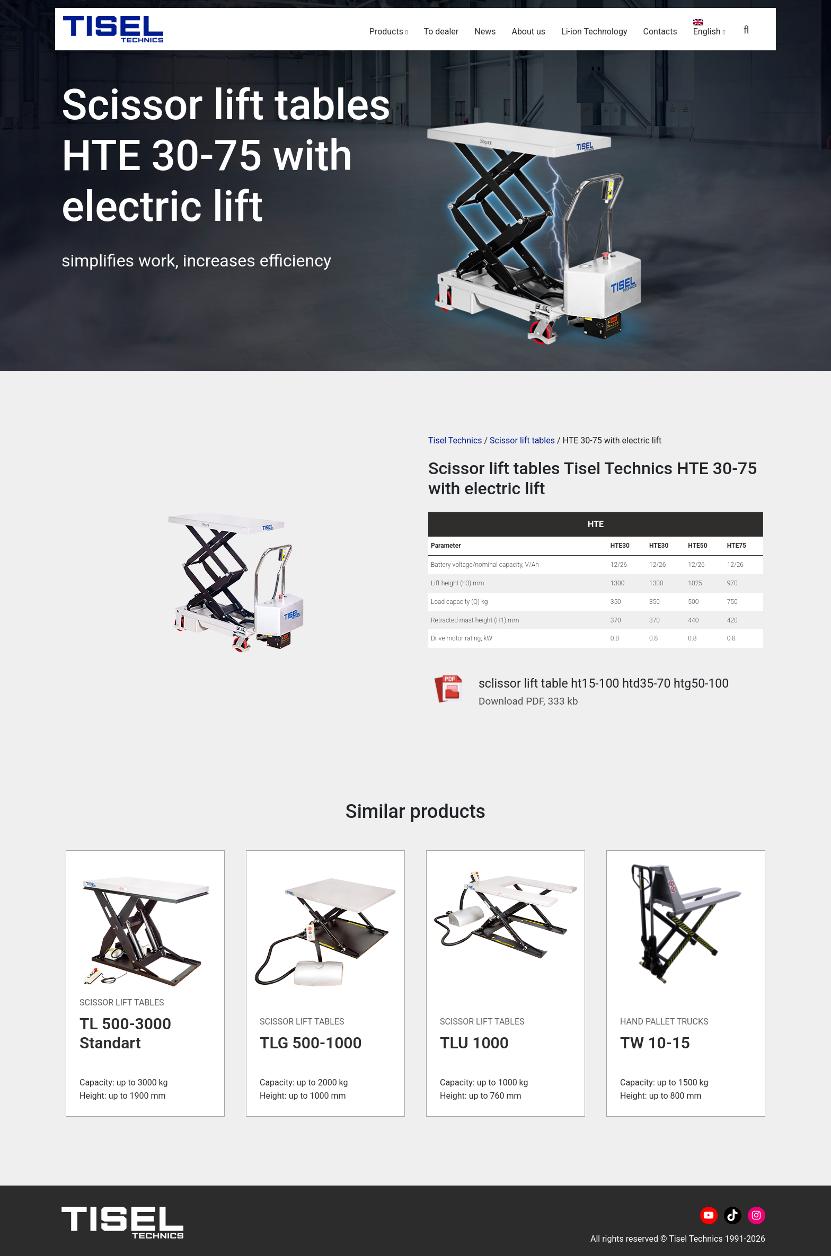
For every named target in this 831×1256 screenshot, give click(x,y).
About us (528, 31)
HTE (596, 524)
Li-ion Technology (594, 31)
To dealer (440, 31)
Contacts (660, 31)
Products (386, 31)
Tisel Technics (455, 440)
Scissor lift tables (522, 440)
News (485, 31)
